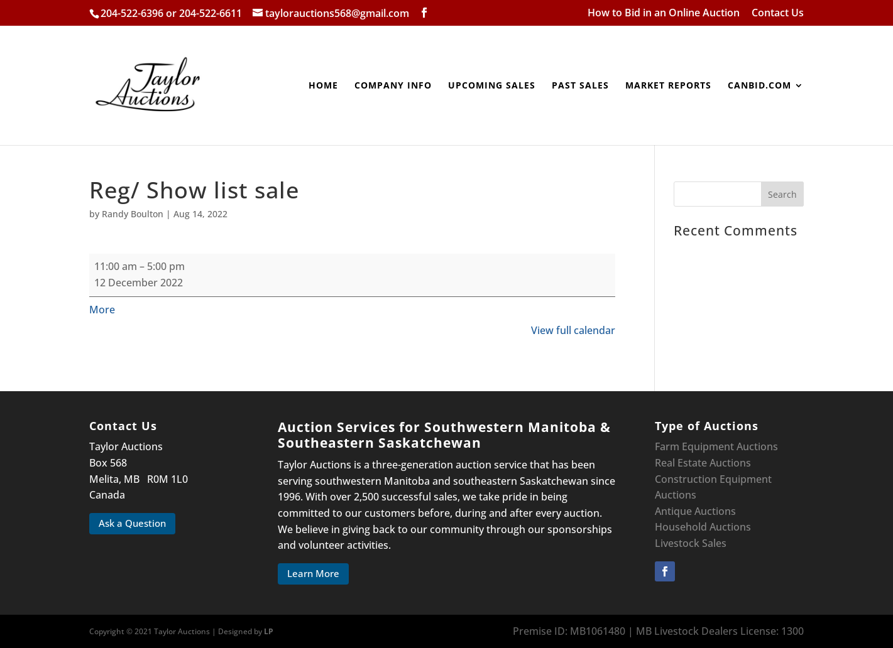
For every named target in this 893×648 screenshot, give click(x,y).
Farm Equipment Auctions (716, 446)
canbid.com (759, 86)
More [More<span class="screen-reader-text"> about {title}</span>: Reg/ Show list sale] (102, 309)
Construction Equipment (713, 479)
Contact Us (778, 13)
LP (268, 631)
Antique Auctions (695, 511)
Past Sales (580, 86)
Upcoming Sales (491, 86)
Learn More (313, 573)
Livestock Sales (690, 543)
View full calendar (573, 330)
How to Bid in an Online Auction (664, 13)
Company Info (393, 86)
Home (323, 86)
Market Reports (668, 86)
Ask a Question (132, 523)
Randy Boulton (132, 214)
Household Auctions (703, 527)
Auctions (675, 495)
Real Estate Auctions (703, 463)
